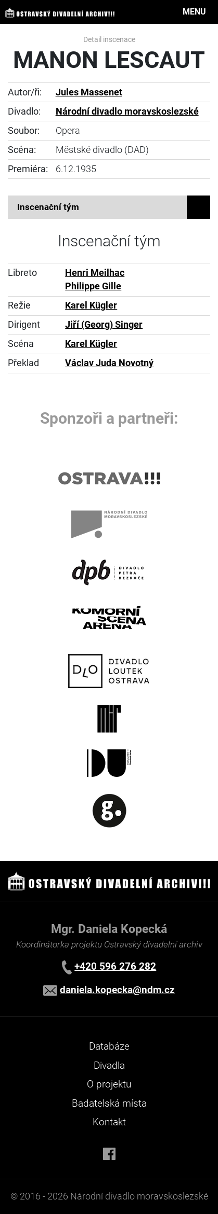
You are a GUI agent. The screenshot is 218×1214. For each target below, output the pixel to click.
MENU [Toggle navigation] (194, 12)
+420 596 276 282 (115, 966)
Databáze (109, 1046)
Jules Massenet (89, 92)
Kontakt (109, 1122)
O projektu (109, 1084)
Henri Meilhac (94, 273)
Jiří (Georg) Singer (104, 324)
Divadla (109, 1065)
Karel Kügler (91, 305)
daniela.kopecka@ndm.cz (117, 990)
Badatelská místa (109, 1103)
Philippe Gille (93, 286)
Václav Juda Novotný (109, 363)
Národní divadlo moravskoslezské (127, 111)
